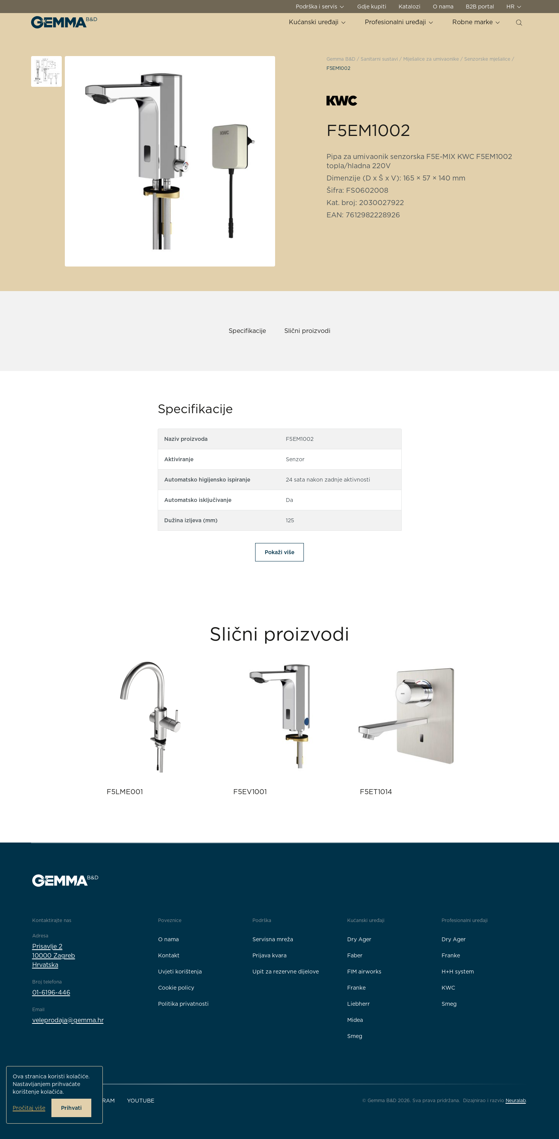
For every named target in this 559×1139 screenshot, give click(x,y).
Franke (356, 988)
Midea (355, 1020)
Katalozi (409, 6)
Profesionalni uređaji (399, 22)
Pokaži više (279, 552)
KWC (448, 988)
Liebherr (358, 1004)
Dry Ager (359, 939)
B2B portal (480, 6)
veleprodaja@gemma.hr (68, 1020)
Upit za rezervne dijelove (285, 971)
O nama (443, 6)
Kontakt (169, 955)
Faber (355, 955)
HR (514, 6)
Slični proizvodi (307, 330)
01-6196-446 (51, 992)
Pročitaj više (29, 1108)
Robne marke (476, 22)
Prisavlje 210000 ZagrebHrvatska (53, 955)
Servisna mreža (272, 939)
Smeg (354, 1036)
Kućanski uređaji (317, 22)
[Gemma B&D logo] (64, 22)
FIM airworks (364, 971)
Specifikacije (247, 330)
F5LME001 (125, 792)
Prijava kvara (269, 955)
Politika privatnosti (183, 1004)
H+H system (458, 971)
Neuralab (516, 1100)
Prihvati (71, 1108)
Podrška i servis (320, 6)
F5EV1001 (250, 792)
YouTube (140, 1101)
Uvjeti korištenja (180, 971)
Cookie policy (176, 988)
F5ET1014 (376, 792)
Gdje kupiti (371, 6)
